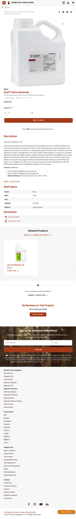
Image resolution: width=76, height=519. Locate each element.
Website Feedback (10, 495)
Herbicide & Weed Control (12, 14)
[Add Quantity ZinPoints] (32, 113)
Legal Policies (9, 454)
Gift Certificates (9, 472)
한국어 (6, 443)
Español (6, 418)
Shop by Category (10, 392)
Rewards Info (8, 386)
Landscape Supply (9, 12)
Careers (7, 489)
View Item (13, 271)
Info (5, 415)
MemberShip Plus (10, 475)
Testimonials (8, 379)
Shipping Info (8, 376)
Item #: (27, 98)
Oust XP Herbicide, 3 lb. (16, 265)
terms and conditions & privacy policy (53, 362)
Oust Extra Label (13, 221)
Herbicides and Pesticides (25, 12)
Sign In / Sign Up (9, 451)
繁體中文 (7, 440)
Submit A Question (38, 295)
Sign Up (38, 349)
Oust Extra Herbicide (16, 92)
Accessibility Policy (11, 460)
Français (7, 424)
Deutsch (7, 427)
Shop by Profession (10, 395)
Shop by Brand (9, 398)
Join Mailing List (9, 463)
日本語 (6, 434)
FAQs (6, 469)
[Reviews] (9, 98)
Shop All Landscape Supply (38, 235)
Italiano (6, 430)
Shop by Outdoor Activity (13, 401)
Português (7, 421)
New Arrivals (8, 404)
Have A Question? (12, 182)
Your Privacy (8, 457)
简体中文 (7, 437)
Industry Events (9, 492)
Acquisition (8, 498)
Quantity (8, 108)
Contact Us (8, 483)
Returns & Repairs (10, 383)
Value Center (8, 407)
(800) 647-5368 (12, 512)
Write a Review (38, 314)
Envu (6, 89)
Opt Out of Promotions (12, 466)
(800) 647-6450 (30, 512)
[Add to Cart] (38, 120)
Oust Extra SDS (13, 217)
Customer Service (10, 486)
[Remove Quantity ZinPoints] (5, 113)
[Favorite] (63, 24)
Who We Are (8, 373)
